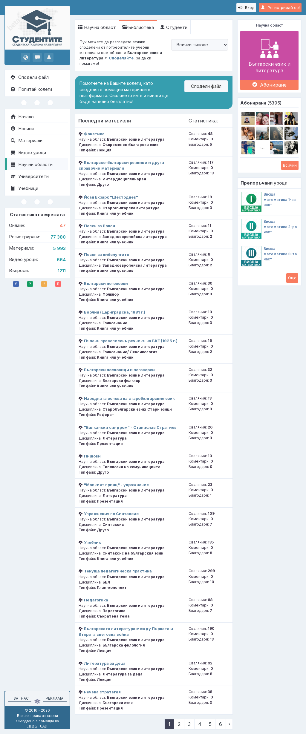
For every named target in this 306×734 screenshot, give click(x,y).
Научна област (97, 27)
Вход (246, 7)
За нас (20, 698)
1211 (62, 271)
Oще (292, 277)
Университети (30, 176)
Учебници (24, 188)
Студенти (173, 27)
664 (61, 259)
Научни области (32, 164)
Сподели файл (30, 77)
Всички (290, 165)
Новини (22, 128)
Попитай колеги (31, 89)
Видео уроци (28, 152)
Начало (22, 116)
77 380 (58, 237)
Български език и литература (269, 55)
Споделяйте (121, 58)
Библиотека (138, 27)
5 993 (59, 248)
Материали (26, 140)
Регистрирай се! (280, 7)
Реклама (54, 698)
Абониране (269, 85)
